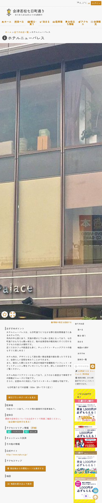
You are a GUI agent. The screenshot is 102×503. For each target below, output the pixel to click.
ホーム (6, 21)
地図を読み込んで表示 (19, 483)
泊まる (45, 21)
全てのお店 (79, 323)
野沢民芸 (86, 374)
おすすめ (80, 353)
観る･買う (32, 23)
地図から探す (82, 347)
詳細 (34, 427)
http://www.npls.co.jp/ (16, 454)
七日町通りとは (83, 371)
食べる (19, 21)
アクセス (83, 23)
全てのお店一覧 (21, 32)
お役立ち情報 (70, 23)
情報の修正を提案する (61, 322)
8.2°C (81, 2)
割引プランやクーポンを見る (22, 397)
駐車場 (58, 21)
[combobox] (81, 366)
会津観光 (96, 23)
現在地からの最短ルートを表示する (25, 468)
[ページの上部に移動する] (95, 496)
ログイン (96, 3)
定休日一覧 (81, 359)
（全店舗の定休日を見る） (19, 421)
